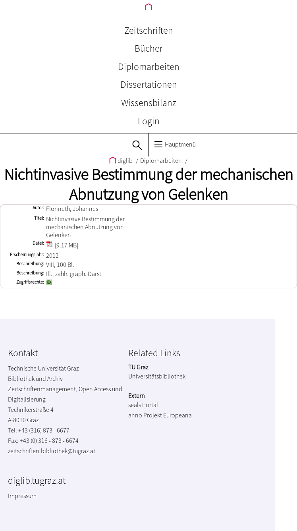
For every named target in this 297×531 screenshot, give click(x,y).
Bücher (149, 48)
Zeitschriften (148, 30)
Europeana (177, 415)
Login (149, 121)
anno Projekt (145, 415)
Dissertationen (148, 84)
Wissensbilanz (148, 103)
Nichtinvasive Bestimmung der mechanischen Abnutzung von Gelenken (148, 184)
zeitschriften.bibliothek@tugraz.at (51, 451)
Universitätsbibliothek (156, 376)
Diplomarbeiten (148, 66)
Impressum (22, 496)
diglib (121, 160)
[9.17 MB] (62, 245)
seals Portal (143, 405)
